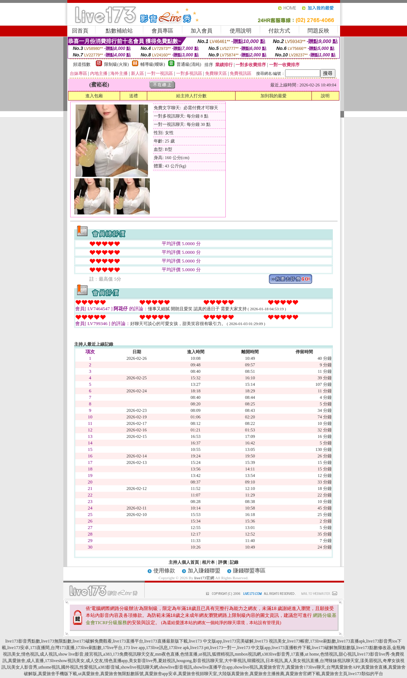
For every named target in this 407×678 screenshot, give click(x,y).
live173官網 (204, 578)
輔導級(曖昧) (152, 64)
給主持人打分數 (191, 95)
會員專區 (162, 31)
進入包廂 (94, 95)
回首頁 (80, 31)
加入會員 (201, 31)
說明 (325, 95)
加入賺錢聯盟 (204, 570)
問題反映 (318, 31)
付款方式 (279, 31)
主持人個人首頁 (184, 562)
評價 (222, 562)
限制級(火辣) (116, 64)
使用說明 (240, 31)
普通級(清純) (189, 64)
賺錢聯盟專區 (249, 570)
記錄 (234, 562)
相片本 (208, 562)
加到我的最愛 (273, 95)
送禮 (133, 95)
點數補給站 (119, 31)
